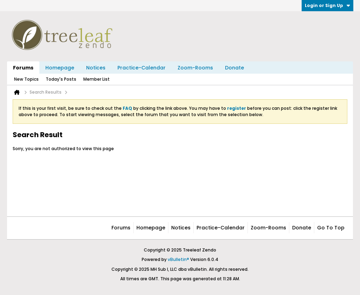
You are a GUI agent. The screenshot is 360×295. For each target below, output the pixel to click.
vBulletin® (178, 259)
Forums (23, 67)
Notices (95, 67)
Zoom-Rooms (195, 67)
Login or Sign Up (327, 5)
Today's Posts (61, 79)
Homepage (59, 67)
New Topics (26, 79)
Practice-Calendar (141, 67)
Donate (234, 67)
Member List (96, 79)
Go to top (331, 227)
